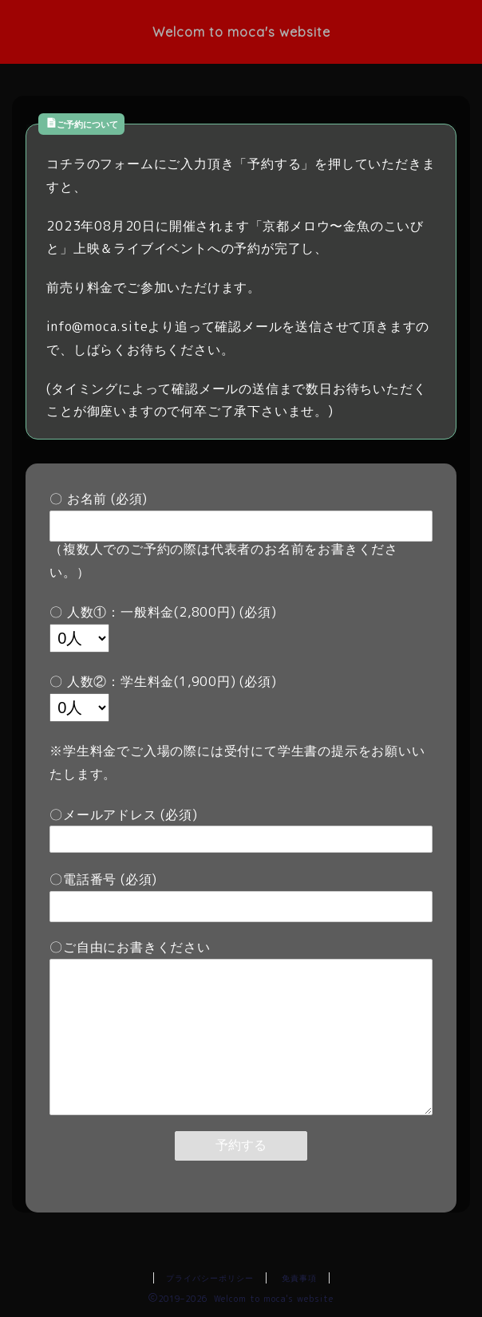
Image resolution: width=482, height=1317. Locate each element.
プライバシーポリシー (210, 1277)
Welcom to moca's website (241, 32)
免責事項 (299, 1277)
